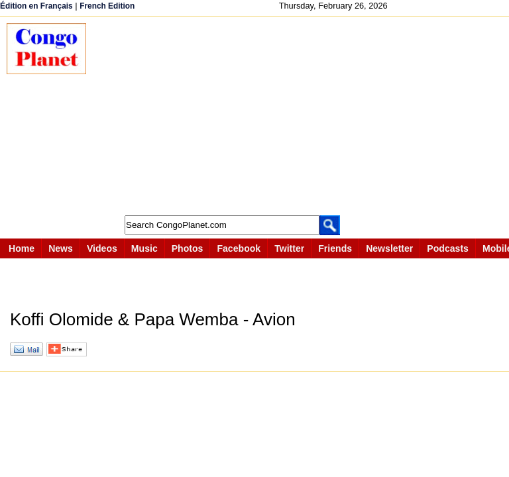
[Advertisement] (304, 116)
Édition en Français (36, 6)
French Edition (107, 6)
